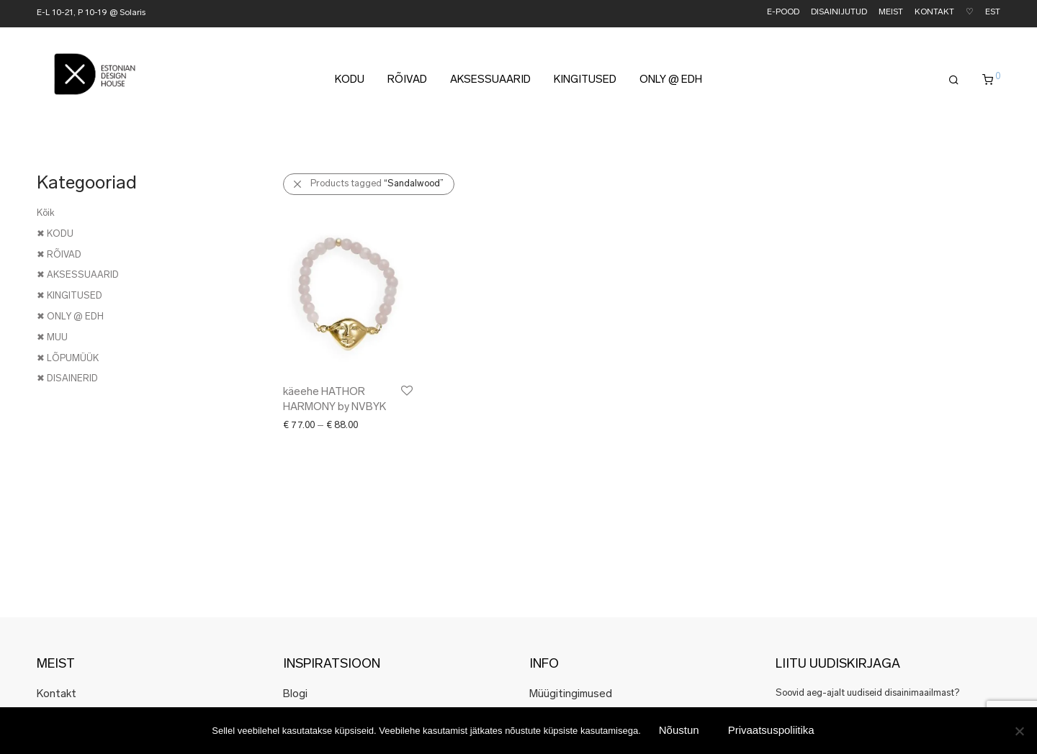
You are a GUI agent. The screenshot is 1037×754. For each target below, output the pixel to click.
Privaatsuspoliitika (771, 730)
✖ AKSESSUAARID (78, 275)
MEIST (891, 13)
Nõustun (679, 730)
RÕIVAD (407, 80)
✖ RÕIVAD (59, 255)
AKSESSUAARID (490, 80)
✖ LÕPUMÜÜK (68, 358)
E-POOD (783, 13)
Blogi (295, 694)
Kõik (46, 213)
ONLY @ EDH (670, 80)
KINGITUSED (585, 80)
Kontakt (56, 694)
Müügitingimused (570, 694)
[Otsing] (954, 81)
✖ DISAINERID (67, 378)
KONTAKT (934, 13)
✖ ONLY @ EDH (70, 317)
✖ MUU (52, 337)
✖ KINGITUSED (69, 296)
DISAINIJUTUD (839, 13)
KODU (349, 80)
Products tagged (377, 183)
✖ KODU (55, 234)
